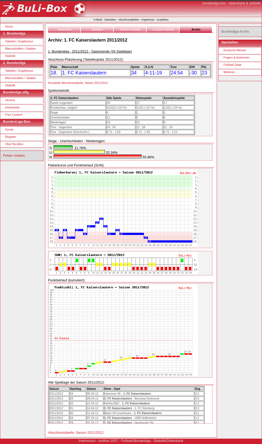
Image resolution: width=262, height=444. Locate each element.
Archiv (195, 29)
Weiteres (229, 72)
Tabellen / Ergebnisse (19, 41)
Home (9, 26)
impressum (87, 441)
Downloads (12, 107)
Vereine (10, 100)
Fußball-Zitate (232, 64)
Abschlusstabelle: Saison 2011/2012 (76, 433)
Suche (9, 129)
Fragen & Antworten (236, 57)
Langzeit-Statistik (163, 29)
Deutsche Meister (234, 50)
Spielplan (97, 29)
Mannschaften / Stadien (20, 48)
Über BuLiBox (14, 144)
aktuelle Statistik (130, 29)
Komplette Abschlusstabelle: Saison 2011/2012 (78, 82)
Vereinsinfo (64, 29)
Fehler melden (14, 155)
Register (10, 136)
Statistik (10, 55)
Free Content (13, 114)
